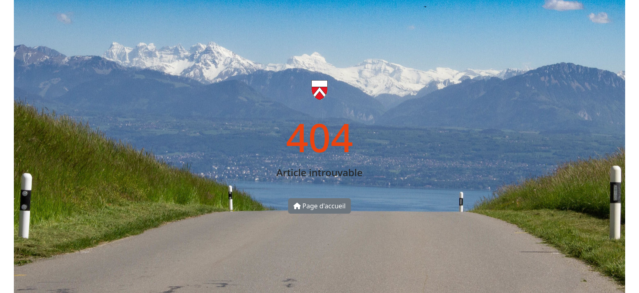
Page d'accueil (319, 205)
